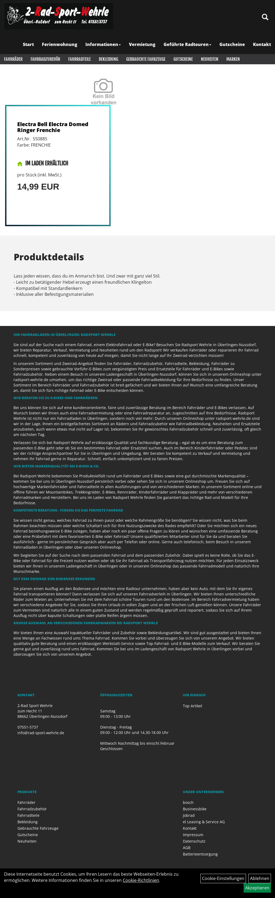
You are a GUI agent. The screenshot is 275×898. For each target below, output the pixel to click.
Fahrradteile (79, 59)
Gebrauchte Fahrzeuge (145, 59)
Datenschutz (194, 841)
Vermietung (142, 44)
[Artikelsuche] (265, 17)
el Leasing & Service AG (204, 821)
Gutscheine (232, 44)
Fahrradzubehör (45, 59)
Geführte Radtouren (187, 44)
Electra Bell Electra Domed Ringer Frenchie (52, 127)
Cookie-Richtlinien (141, 880)
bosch (188, 802)
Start (28, 44)
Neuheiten (209, 59)
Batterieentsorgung (200, 854)
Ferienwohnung (59, 44)
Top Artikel (192, 705)
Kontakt (262, 44)
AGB (186, 847)
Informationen (103, 44)
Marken (233, 59)
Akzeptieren (257, 888)
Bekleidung (108, 59)
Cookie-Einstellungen (223, 878)
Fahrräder (13, 59)
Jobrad (189, 815)
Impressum (193, 834)
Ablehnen (259, 878)
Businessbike (195, 808)
